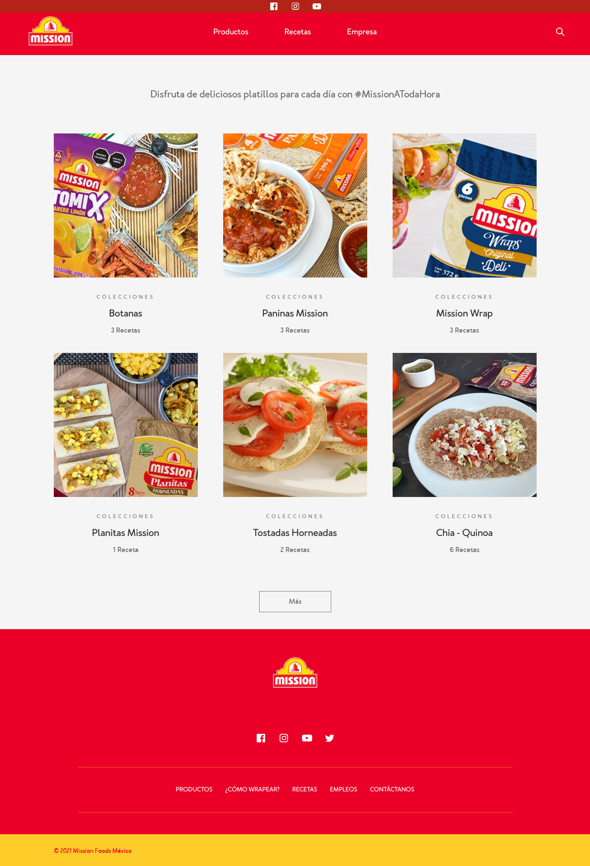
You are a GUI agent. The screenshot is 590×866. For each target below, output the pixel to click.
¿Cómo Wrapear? (252, 790)
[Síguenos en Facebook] (274, 6)
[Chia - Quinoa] (465, 425)
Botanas (125, 313)
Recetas (297, 31)
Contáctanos (392, 790)
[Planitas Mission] (126, 425)
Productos (230, 31)
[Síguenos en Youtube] (316, 6)
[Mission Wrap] (465, 205)
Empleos (343, 790)
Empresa (362, 31)
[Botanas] (126, 205)
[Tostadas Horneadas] (295, 425)
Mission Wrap (464, 313)
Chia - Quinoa (464, 533)
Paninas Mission (295, 313)
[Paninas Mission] (295, 205)
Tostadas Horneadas (295, 533)
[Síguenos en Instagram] (295, 6)
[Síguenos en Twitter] (329, 738)
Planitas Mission (125, 533)
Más (295, 601)
